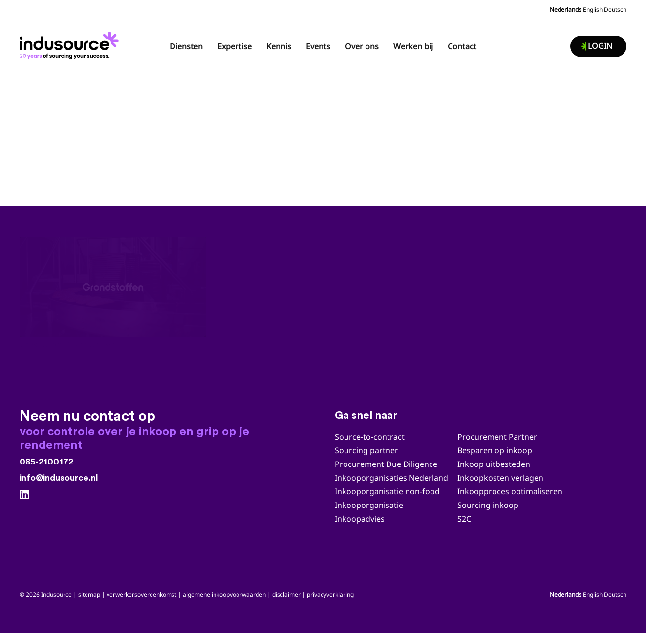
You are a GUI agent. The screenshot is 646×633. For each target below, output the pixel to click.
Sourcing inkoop (488, 505)
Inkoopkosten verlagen (500, 477)
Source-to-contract (370, 436)
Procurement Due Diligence (386, 464)
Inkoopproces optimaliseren (509, 491)
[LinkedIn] (24, 494)
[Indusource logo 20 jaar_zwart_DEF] (71, 42)
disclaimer (286, 595)
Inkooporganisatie (369, 505)
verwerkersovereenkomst (141, 595)
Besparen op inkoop (494, 450)
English (593, 9)
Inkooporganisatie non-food (387, 491)
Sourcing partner (366, 450)
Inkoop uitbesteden (493, 464)
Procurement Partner (497, 436)
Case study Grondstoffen (67, 345)
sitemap (89, 595)
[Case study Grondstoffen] (113, 287)
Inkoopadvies (360, 518)
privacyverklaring (330, 595)
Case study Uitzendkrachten (283, 345)
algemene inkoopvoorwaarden (224, 595)
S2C (464, 518)
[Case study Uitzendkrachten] (323, 287)
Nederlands (565, 9)
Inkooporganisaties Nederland (391, 477)
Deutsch (615, 9)
